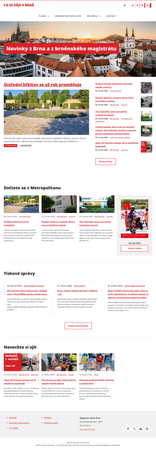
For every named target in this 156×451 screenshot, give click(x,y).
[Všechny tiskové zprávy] (78, 326)
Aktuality (13, 417)
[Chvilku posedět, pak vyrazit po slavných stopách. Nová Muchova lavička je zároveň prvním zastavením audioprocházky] (146, 130)
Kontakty (112, 16)
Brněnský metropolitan (68, 16)
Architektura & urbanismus (111, 216)
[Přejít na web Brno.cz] (141, 5)
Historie (124, 105)
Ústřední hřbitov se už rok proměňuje (42, 84)
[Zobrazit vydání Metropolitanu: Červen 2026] (134, 218)
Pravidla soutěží (51, 422)
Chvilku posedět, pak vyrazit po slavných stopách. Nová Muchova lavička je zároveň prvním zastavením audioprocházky (115, 130)
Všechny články (105, 161)
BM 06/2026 (114, 105)
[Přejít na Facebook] (128, 428)
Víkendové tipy (115, 91)
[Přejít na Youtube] (140, 428)
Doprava (124, 150)
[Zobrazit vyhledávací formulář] (124, 5)
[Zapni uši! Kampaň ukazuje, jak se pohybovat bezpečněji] (146, 146)
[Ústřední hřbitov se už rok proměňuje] (46, 112)
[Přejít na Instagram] (147, 428)
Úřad (96, 375)
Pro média (13, 428)
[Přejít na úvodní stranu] (19, 6)
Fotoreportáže (25, 145)
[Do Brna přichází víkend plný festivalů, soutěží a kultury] (146, 87)
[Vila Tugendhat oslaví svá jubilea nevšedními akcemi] (146, 115)
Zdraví (71, 375)
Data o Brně (79, 286)
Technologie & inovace (34, 286)
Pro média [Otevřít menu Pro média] (93, 16)
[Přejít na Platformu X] (134, 428)
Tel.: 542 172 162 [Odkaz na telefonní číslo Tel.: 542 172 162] (87, 429)
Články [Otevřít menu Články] (42, 16)
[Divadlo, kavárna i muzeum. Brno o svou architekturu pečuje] (146, 101)
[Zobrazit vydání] (134, 248)
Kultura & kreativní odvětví (120, 137)
